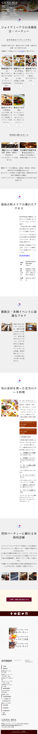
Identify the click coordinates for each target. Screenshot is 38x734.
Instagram (26, 613)
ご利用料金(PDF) (6, 701)
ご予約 (3, 713)
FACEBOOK (19, 613)
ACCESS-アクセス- (11, 613)
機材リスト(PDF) (6, 703)
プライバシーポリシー (16, 731)
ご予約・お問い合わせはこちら (19, 599)
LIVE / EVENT (18, 10)
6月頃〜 (19, 86)
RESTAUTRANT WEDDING (5, 691)
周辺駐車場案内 (25, 255)
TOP (4, 666)
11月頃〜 (18, 125)
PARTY (7, 6)
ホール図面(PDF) (6, 699)
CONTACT (5, 17)
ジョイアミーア (17, 660)
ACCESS (14, 14)
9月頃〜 (7, 125)
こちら (22, 51)
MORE (7, 89)
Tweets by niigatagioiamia (29, 660)
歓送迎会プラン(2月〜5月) (6, 671)
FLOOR (4, 14)
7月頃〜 (31, 84)
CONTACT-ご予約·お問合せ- (15, 613)
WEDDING (6, 10)
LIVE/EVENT (7, 696)
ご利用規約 (23, 731)
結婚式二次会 (5, 694)
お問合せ (3, 714)
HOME (9, 3)
